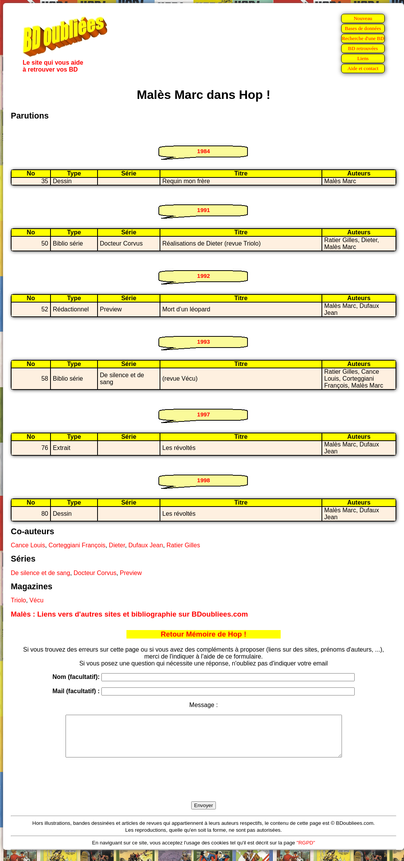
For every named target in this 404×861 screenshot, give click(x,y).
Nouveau (363, 18)
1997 (203, 414)
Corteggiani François (77, 545)
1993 (203, 341)
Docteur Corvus (95, 573)
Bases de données (363, 28)
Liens (363, 58)
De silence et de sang (40, 573)
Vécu (36, 600)
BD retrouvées (363, 48)
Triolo (18, 600)
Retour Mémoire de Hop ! (203, 634)
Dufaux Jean (145, 545)
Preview (131, 573)
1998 (203, 480)
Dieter (117, 545)
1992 (203, 276)
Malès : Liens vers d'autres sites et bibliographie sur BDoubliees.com (129, 614)
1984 (203, 151)
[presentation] (203, 788)
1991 (203, 210)
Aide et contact (363, 68)
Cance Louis (28, 545)
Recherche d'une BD (363, 38)
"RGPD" (305, 851)
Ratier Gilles (183, 545)
